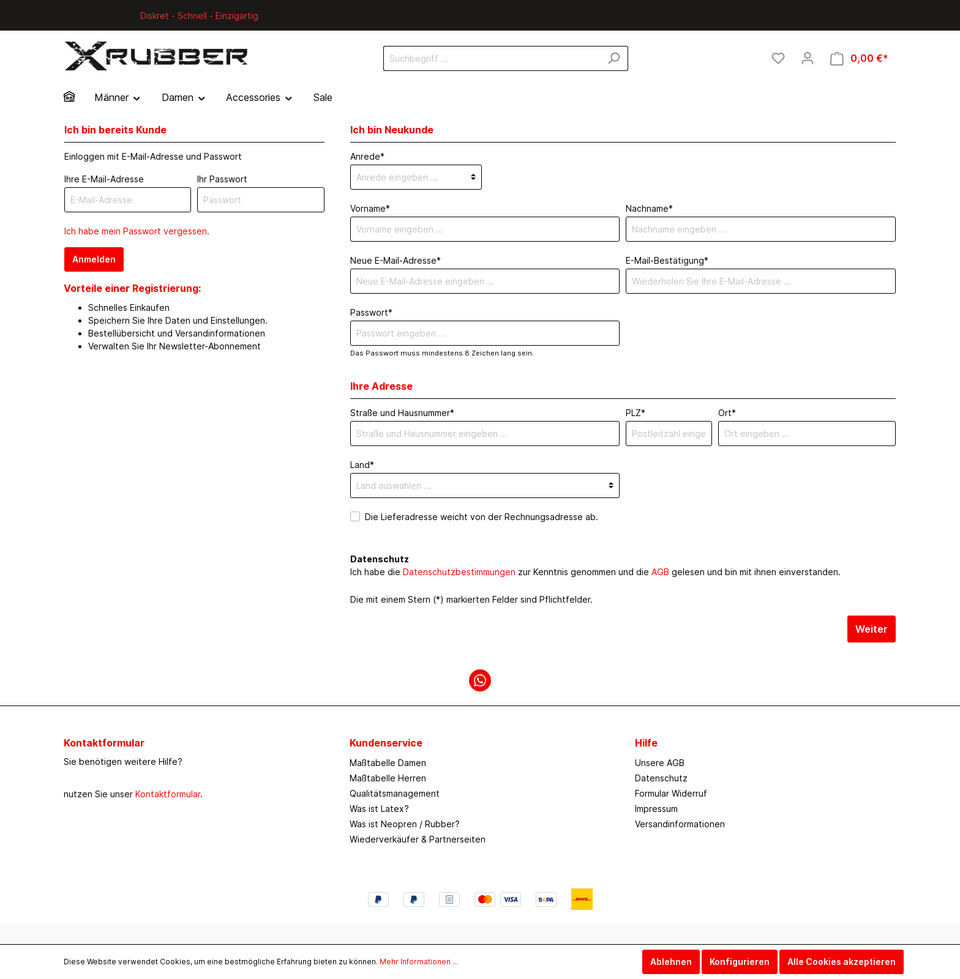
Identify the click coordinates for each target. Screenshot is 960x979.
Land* (362, 465)
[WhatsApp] (480, 680)
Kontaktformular (167, 794)
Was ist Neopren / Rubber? (405, 824)
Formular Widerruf (671, 793)
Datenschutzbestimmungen (459, 572)
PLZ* (635, 413)
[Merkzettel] (778, 58)
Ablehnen (671, 961)
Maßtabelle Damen (388, 763)
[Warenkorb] (859, 58)
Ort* (727, 413)
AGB (660, 572)
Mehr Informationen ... (419, 961)
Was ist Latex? (379, 808)
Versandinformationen (680, 824)
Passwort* (371, 312)
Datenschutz (661, 778)
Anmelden (94, 259)
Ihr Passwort (222, 179)
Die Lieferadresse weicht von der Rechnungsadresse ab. (481, 517)
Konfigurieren (740, 961)
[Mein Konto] (807, 58)
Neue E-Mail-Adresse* (395, 260)
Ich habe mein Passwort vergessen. (136, 231)
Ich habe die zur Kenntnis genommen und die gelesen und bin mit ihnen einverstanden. (595, 572)
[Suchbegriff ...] (491, 58)
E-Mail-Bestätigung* (667, 260)
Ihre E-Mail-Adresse (104, 179)
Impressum (656, 808)
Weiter (871, 629)
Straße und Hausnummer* (402, 413)
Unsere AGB (659, 763)
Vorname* (370, 208)
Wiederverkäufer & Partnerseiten (418, 839)
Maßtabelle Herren (388, 778)
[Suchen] (613, 58)
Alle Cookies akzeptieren (841, 961)
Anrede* (367, 156)
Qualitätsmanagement (395, 793)
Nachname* (649, 208)
